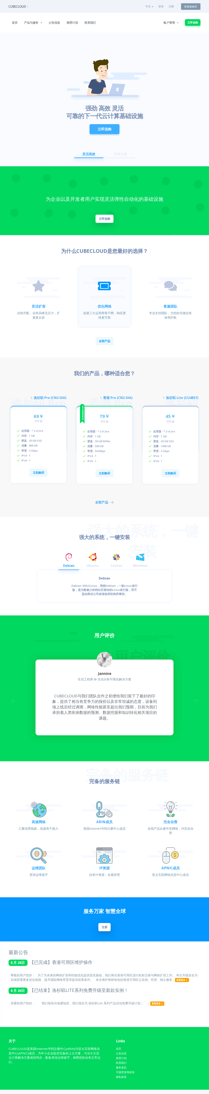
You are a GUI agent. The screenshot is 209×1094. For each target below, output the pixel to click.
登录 (161, 6)
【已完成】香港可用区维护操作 (61, 965)
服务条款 (122, 1071)
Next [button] (195, 703)
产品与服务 (33, 23)
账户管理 (171, 23)
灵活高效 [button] (88, 154)
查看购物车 (190, 6)
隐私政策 (122, 1081)
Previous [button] (14, 703)
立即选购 (192, 22)
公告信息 (54, 23)
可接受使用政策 (126, 1076)
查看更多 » (182, 982)
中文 (149, 6)
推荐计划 (72, 23)
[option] (104, 99)
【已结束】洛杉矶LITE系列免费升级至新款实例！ (79, 993)
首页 (15, 23)
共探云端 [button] (120, 154)
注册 (171, 6)
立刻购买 (38, 474)
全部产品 (104, 341)
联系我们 (90, 23)
